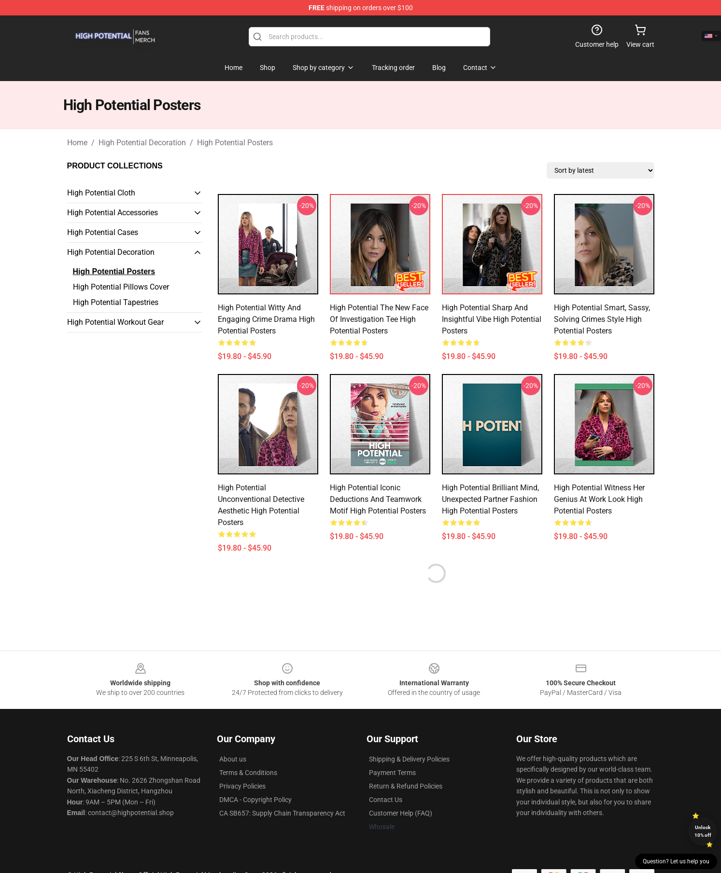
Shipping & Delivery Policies (409, 759)
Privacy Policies (242, 786)
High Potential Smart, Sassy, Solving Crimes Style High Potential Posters (602, 319)
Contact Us (385, 800)
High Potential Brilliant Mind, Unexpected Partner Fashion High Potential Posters (490, 499)
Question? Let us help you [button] (676, 861)
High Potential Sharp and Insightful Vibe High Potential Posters (491, 319)
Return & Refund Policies (405, 786)
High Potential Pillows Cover (121, 286)
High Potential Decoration (142, 142)
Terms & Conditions (248, 772)
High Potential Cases (102, 232)
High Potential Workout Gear (115, 322)
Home (77, 142)
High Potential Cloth (101, 192)
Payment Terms (392, 772)
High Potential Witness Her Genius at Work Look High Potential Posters (599, 499)
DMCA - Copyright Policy (255, 800)
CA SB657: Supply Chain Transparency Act (282, 813)
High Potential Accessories (112, 212)
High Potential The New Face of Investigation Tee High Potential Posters (379, 319)
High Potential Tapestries (115, 302)
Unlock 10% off (702, 831)
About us (232, 759)
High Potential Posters (235, 142)
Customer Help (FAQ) (400, 813)
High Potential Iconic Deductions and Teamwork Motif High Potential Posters (378, 499)
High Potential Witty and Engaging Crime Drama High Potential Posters (266, 319)
